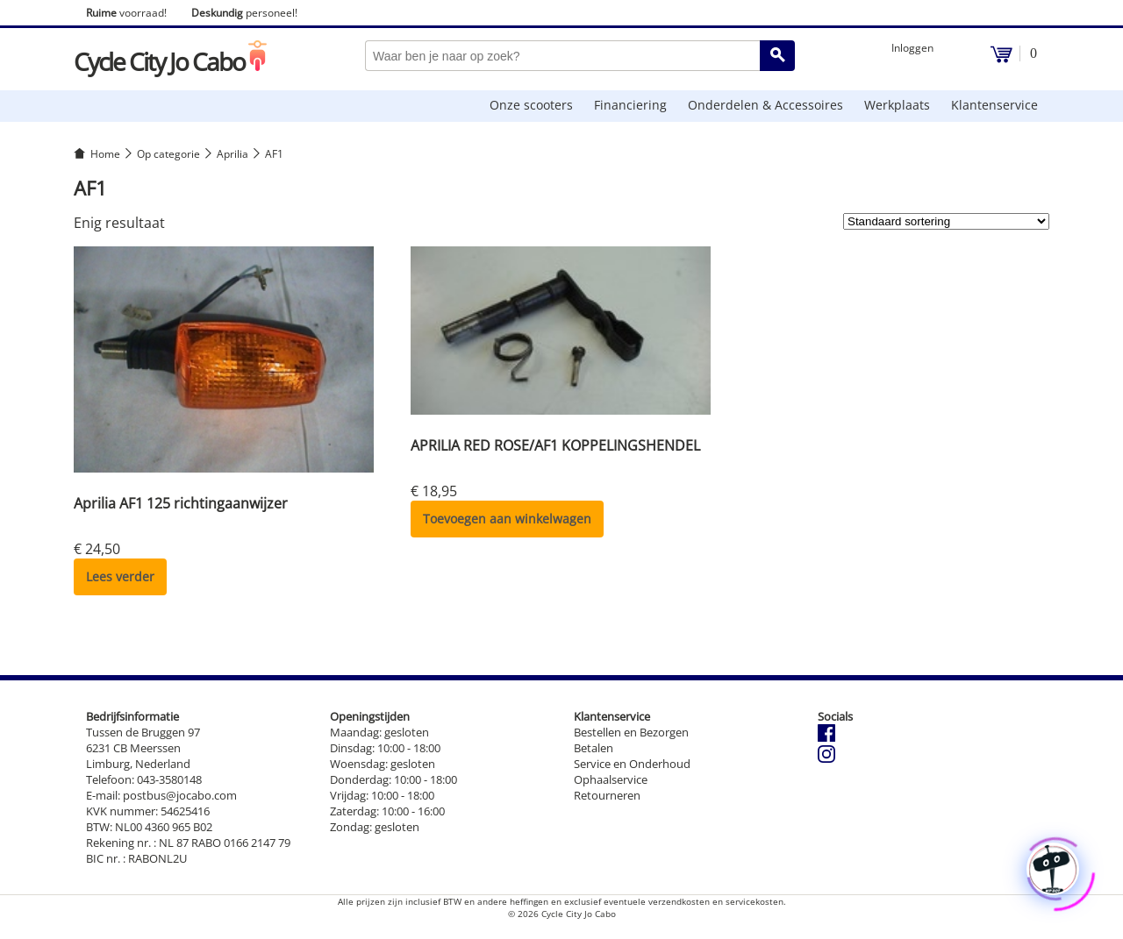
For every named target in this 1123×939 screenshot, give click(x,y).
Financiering (630, 104)
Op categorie (168, 153)
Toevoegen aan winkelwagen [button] (507, 518)
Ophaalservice (610, 779)
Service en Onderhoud (632, 764)
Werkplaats (897, 104)
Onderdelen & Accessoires (765, 104)
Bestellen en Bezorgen (631, 732)
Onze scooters (531, 104)
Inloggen (912, 47)
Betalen (593, 748)
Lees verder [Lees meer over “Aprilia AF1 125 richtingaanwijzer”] (120, 576)
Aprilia (232, 153)
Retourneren (607, 795)
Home (105, 153)
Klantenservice (994, 104)
